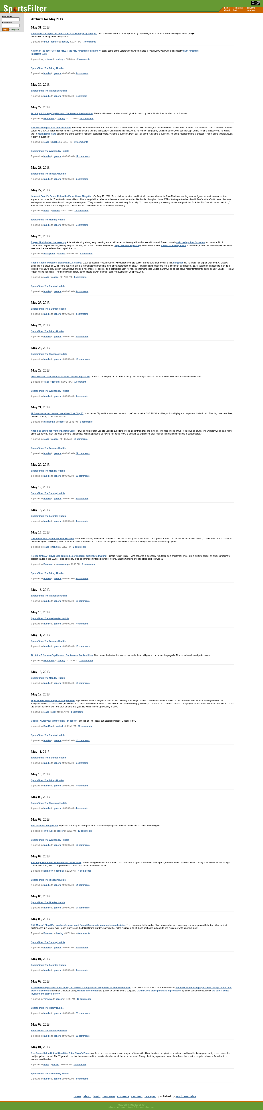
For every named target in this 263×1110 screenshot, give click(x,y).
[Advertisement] (232, 41)
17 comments (86, 660)
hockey (65, 41)
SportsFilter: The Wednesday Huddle (50, 151)
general (58, 73)
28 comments (83, 1013)
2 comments (83, 59)
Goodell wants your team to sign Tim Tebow (53, 721)
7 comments (82, 623)
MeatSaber (49, 118)
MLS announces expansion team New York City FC (57, 413)
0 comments (82, 521)
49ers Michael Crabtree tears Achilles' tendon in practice (60, 376)
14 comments (83, 885)
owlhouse (48, 831)
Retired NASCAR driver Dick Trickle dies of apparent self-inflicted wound (68, 556)
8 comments (86, 422)
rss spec (150, 1096)
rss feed (136, 1096)
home (227, 8)
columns (251, 8)
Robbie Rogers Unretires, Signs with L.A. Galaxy (56, 262)
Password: (7, 22)
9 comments (82, 396)
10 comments (81, 142)
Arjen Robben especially (127, 245)
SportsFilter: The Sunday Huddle (48, 286)
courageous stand (46, 134)
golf (54, 712)
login (235, 10)
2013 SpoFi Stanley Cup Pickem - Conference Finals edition (62, 113)
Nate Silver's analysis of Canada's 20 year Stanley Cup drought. (64, 33)
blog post (178, 262)
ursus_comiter (51, 41)
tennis (55, 547)
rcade (46, 142)
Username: (7, 16)
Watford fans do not (87, 990)
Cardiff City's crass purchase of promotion (159, 990)
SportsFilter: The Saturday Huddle (48, 309)
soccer (62, 253)
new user (251, 10)
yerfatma (48, 59)
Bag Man (48, 726)
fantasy (61, 118)
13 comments (83, 601)
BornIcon (48, 564)
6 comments (82, 73)
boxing (59, 933)
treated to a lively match (173, 245)
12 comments (81, 439)
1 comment (81, 96)
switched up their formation (190, 242)
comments (238, 8)
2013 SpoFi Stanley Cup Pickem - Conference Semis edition (62, 655)
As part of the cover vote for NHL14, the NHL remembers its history (66, 51)
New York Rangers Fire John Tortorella (51, 127)
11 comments (83, 156)
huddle (47, 73)
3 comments (89, 41)
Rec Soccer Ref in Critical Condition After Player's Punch (60, 1053)
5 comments (82, 225)
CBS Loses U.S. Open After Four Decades (52, 538)
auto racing (62, 564)
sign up (15, 30)
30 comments (85, 726)
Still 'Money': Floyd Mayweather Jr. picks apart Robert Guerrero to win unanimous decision (78, 925)
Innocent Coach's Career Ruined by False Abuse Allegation (61, 196)
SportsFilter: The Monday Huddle (48, 219)
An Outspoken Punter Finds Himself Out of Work (56, 862)
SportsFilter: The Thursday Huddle (49, 91)
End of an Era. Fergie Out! (44, 825)
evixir (46, 382)
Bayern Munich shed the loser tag (48, 242)
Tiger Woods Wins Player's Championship (53, 700)
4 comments (80, 277)
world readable (186, 1096)
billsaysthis (49, 253)
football (56, 210)
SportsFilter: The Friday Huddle (47, 68)
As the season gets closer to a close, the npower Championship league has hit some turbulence (80, 987)
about (227, 10)
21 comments (87, 118)
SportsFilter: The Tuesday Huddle (48, 174)
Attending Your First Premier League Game (53, 431)
